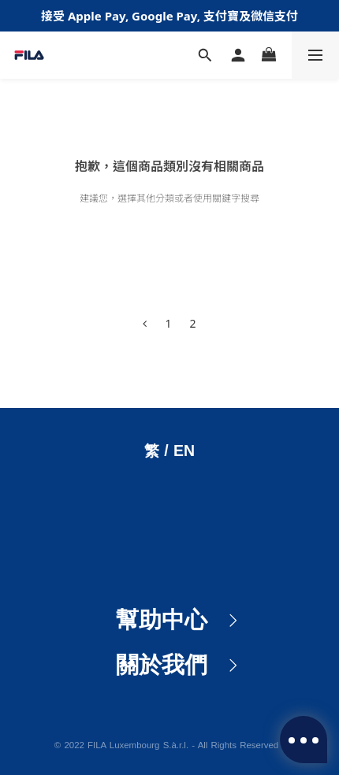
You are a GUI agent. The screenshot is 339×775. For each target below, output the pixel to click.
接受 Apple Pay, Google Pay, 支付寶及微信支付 (169, 16)
